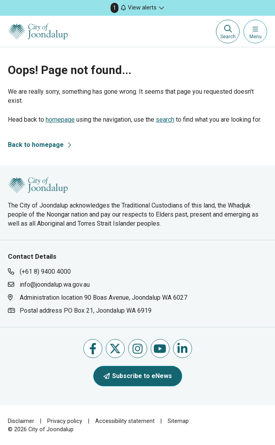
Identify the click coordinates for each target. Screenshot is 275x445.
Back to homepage (36, 144)
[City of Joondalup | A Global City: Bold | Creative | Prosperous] (38, 31)
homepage (60, 119)
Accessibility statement (125, 421)
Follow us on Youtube (159, 348)
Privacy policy (64, 421)
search (165, 119)
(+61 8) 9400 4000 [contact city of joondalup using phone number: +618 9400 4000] (45, 271)
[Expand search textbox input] (228, 31)
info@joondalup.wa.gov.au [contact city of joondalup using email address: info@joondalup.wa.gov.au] (55, 284)
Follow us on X (115, 348)
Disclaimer (21, 421)
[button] (137, 8)
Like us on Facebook (92, 348)
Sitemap (178, 421)
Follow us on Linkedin (182, 348)
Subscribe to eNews (137, 376)
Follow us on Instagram (137, 348)
